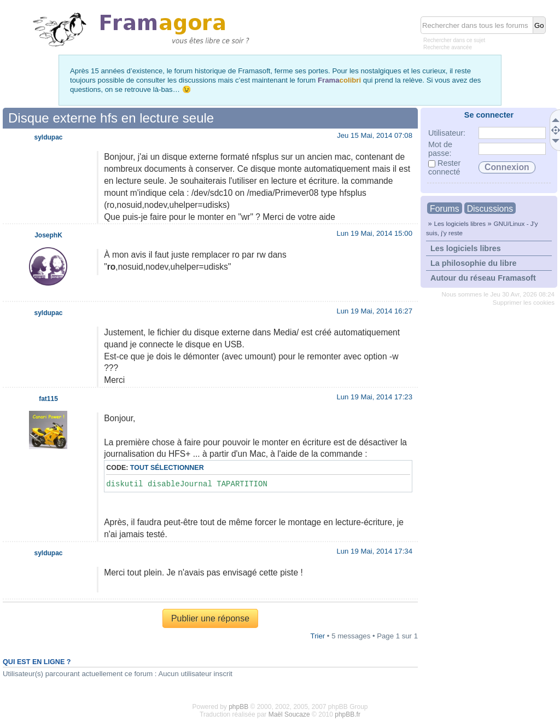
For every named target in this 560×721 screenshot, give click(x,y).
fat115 (48, 399)
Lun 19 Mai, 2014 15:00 (374, 233)
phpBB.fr (347, 714)
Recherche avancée (447, 47)
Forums (444, 208)
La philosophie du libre (473, 263)
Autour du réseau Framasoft (483, 278)
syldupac (48, 137)
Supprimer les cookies (524, 302)
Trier (318, 636)
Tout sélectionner (167, 468)
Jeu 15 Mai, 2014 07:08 (374, 135)
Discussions (490, 208)
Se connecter (489, 115)
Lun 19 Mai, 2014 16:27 (374, 311)
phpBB (238, 707)
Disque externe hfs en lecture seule (111, 118)
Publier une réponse (210, 618)
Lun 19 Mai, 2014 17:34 (374, 551)
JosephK (48, 235)
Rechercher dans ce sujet (454, 40)
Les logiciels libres (460, 223)
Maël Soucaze (289, 714)
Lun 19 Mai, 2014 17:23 (374, 397)
